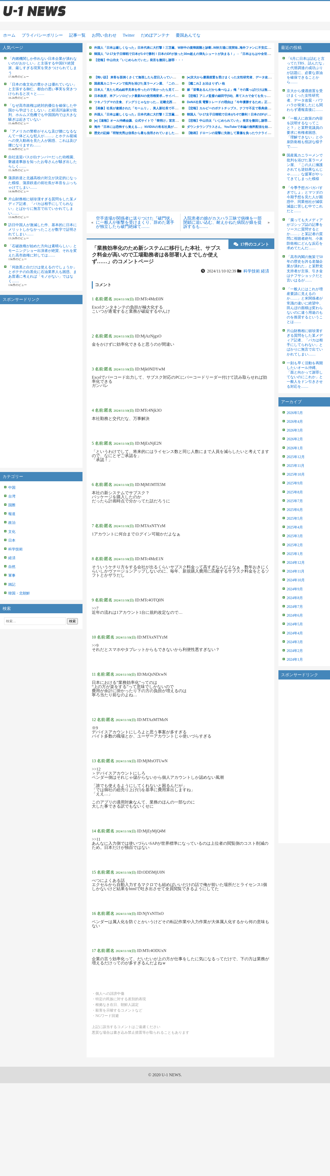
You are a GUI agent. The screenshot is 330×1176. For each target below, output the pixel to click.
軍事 (11, 575)
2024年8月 (295, 598)
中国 (11, 488)
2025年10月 (296, 474)
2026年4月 (295, 422)
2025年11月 (295, 466)
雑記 (11, 584)
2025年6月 (295, 510)
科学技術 (15, 549)
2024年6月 (295, 615)
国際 (11, 505)
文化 (11, 532)
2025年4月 (295, 527)
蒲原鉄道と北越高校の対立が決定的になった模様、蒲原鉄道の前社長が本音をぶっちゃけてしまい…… (42, 182)
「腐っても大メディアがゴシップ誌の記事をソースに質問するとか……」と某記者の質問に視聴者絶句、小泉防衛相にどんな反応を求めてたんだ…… (305, 234)
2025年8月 (295, 492)
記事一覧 (77, 35)
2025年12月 (296, 457)
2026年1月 (295, 448)
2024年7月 (295, 607)
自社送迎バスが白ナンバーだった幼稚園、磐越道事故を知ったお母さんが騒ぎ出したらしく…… (42, 161)
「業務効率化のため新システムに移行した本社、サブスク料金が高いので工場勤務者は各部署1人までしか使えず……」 (156, 254)
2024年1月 (295, 659)
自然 (11, 567)
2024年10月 (296, 580)
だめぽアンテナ (155, 35)
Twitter (129, 35)
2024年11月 (295, 571)
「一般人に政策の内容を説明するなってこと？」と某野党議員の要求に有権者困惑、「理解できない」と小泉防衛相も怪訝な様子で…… (305, 132)
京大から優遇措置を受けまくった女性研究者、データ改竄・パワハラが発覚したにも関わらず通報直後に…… (305, 100)
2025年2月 (295, 545)
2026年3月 (295, 430)
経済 (11, 558)
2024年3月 (295, 642)
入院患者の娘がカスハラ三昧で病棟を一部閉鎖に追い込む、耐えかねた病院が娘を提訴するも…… (222, 222)
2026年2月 (295, 439)
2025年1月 (295, 554)
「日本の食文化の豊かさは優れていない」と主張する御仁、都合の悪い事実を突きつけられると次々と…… (42, 89)
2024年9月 (295, 589)
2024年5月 (295, 624)
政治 (11, 523)
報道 (11, 514)
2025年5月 (295, 518)
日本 (11, 540)
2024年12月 (296, 563)
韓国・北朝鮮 (19, 593)
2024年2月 (295, 651)
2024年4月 (295, 633)
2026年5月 (295, 413)
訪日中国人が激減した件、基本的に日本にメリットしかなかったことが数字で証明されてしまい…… (42, 229)
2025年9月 (295, 483)
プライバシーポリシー (42, 35)
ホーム (9, 35)
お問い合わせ (104, 35)
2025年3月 (295, 536)
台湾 (11, 496)
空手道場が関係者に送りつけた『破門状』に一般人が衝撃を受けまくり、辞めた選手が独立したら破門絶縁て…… (135, 222)
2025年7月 (295, 501)
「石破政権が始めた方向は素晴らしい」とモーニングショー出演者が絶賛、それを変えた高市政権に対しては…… (42, 250)
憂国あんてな (188, 35)
